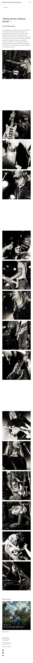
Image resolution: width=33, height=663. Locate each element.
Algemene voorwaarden (6, 646)
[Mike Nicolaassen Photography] (11, 2)
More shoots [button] (5, 631)
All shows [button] (5, 7)
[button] (30, 2)
